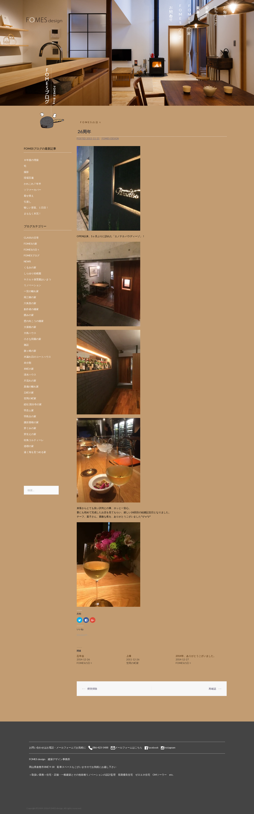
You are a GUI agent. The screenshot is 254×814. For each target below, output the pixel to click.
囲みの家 (29, 314)
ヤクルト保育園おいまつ (37, 279)
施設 (26, 344)
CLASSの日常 (31, 237)
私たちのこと (216, 14)
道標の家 (29, 446)
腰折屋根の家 (31, 422)
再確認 (212, 688)
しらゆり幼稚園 (32, 273)
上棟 (128, 655)
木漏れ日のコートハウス (37, 356)
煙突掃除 (92, 688)
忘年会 (80, 655)
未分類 (27, 362)
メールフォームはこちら (128, 747)
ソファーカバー (32, 189)
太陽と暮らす (198, 10)
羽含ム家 (29, 410)
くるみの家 (30, 267)
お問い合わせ (171, 12)
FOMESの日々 (91, 122)
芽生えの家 (30, 434)
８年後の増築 (31, 159)
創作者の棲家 (31, 309)
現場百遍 (29, 177)
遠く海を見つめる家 (35, 452)
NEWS (27, 261)
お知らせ (225, 10)
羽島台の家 (30, 416)
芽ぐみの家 (30, 428)
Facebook (151, 747)
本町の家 (29, 368)
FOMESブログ (180, 20)
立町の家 (29, 392)
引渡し (27, 201)
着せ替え (29, 195)
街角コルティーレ (34, 440)
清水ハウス (30, 374)
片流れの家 (30, 380)
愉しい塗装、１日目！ (36, 207)
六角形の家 (30, 303)
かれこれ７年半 (32, 183)
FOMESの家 (189, 16)
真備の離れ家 (31, 386)
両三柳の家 (30, 297)
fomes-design (110, 138)
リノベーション (32, 285)
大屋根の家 (30, 326)
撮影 (26, 171)
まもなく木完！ (32, 213)
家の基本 (207, 6)
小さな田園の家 (32, 338)
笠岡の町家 (30, 398)
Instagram (169, 747)
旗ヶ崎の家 (30, 350)
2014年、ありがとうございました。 (196, 655)
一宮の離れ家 (31, 291)
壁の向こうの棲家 (34, 320)
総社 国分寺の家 (33, 404)
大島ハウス (30, 332)
